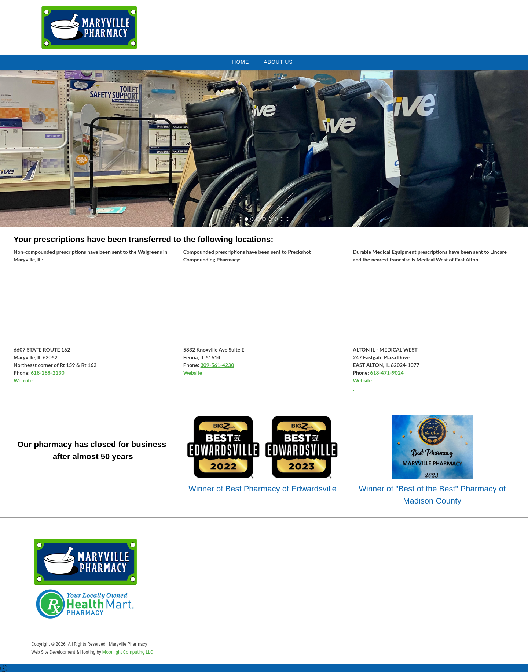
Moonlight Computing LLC (127, 652)
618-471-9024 (387, 373)
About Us (278, 62)
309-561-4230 (217, 365)
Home (240, 62)
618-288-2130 (48, 373)
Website (23, 380)
